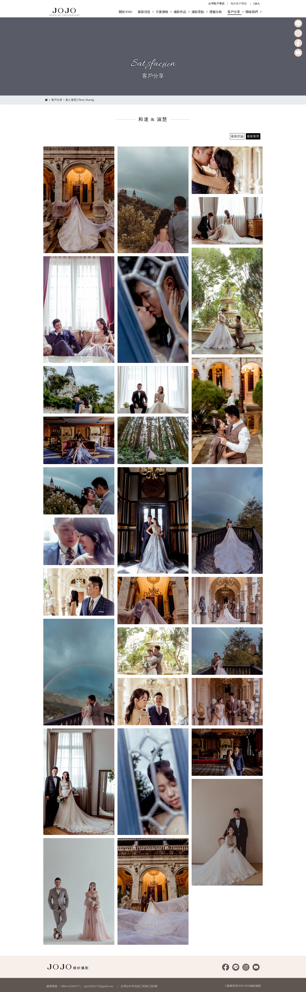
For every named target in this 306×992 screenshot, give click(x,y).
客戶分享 (56, 99)
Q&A (257, 3)
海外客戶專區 (238, 3)
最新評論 (237, 136)
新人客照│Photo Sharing (80, 99)
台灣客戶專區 (216, 3)
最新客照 (253, 136)
